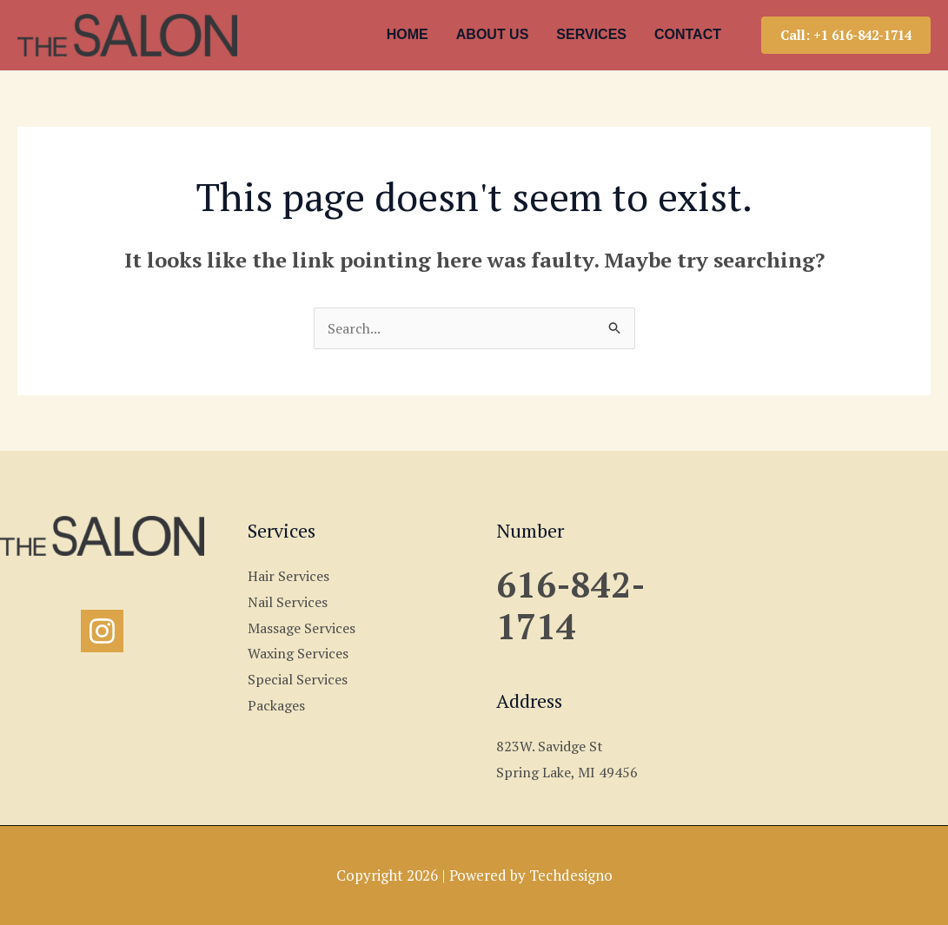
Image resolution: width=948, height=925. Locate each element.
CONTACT (687, 34)
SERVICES (591, 34)
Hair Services (288, 575)
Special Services (298, 679)
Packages (276, 705)
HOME (407, 34)
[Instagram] (102, 631)
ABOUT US (492, 34)
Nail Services (288, 601)
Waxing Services (298, 653)
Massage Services (301, 628)
